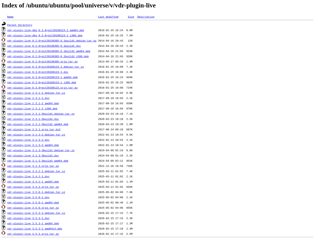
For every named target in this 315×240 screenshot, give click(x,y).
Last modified (108, 16)
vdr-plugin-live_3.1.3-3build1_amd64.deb (37, 160)
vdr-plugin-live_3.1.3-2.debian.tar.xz (36, 134)
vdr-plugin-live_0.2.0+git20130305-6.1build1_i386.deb (48, 56)
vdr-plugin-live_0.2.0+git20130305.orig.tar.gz (42, 61)
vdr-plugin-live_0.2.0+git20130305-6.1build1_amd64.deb (48, 51)
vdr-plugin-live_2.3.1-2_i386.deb (32, 108)
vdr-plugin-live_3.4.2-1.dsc (28, 176)
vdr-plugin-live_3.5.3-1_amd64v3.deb (34, 228)
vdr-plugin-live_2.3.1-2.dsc (28, 98)
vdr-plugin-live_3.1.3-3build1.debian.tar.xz (41, 150)
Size (131, 16)
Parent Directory (19, 25)
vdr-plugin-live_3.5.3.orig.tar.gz (33, 234)
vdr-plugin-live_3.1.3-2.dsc (28, 140)
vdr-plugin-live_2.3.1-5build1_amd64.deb (37, 124)
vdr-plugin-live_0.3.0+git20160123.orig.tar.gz (42, 87)
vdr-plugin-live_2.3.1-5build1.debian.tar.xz (41, 113)
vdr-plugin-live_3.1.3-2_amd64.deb (33, 145)
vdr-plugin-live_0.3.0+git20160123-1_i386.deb (41, 82)
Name (10, 16)
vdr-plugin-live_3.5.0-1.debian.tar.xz (36, 192)
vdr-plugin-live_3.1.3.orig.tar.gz (33, 166)
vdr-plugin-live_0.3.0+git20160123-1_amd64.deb (42, 77)
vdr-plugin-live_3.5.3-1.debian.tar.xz (36, 213)
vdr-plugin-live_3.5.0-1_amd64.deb (33, 202)
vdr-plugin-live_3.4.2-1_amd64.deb (33, 181)
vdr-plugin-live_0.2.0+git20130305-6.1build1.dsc (44, 46)
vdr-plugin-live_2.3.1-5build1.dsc (33, 119)
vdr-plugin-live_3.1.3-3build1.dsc (33, 155)
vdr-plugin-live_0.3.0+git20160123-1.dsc (37, 72)
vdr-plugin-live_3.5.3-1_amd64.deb (33, 223)
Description (145, 16)
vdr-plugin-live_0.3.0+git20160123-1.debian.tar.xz (45, 66)
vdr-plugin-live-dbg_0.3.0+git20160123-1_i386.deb (44, 35)
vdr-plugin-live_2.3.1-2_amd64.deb (33, 103)
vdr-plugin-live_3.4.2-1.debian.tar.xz (36, 171)
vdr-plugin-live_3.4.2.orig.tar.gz (33, 187)
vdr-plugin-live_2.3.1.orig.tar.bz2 (33, 129)
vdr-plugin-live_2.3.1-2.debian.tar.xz (36, 93)
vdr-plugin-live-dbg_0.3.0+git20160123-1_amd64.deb (45, 30)
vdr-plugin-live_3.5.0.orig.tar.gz (33, 207)
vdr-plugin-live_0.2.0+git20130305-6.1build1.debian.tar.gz (52, 40)
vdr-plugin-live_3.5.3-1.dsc (28, 218)
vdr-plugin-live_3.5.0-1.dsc (28, 197)
